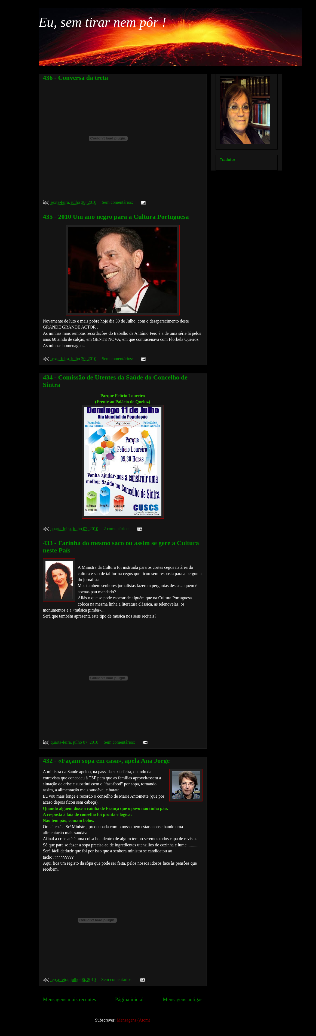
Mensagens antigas (182, 999)
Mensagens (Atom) (133, 1020)
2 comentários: (117, 528)
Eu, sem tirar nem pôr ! (102, 22)
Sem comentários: (118, 202)
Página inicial (129, 999)
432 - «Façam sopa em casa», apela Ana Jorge (106, 760)
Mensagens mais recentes (69, 999)
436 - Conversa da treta (75, 77)
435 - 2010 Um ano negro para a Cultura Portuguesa (116, 216)
